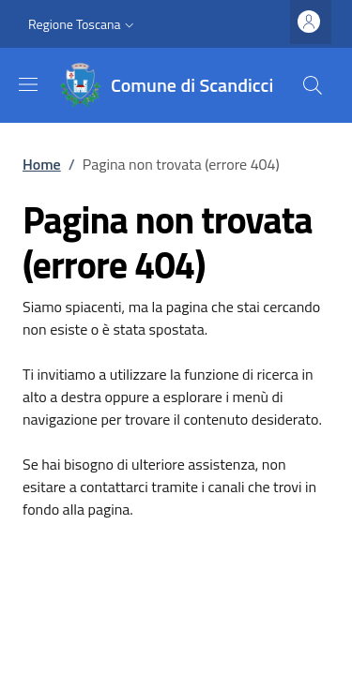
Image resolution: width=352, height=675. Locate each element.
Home (42, 164)
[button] (83, 24)
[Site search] (312, 85)
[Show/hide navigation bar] (28, 84)
